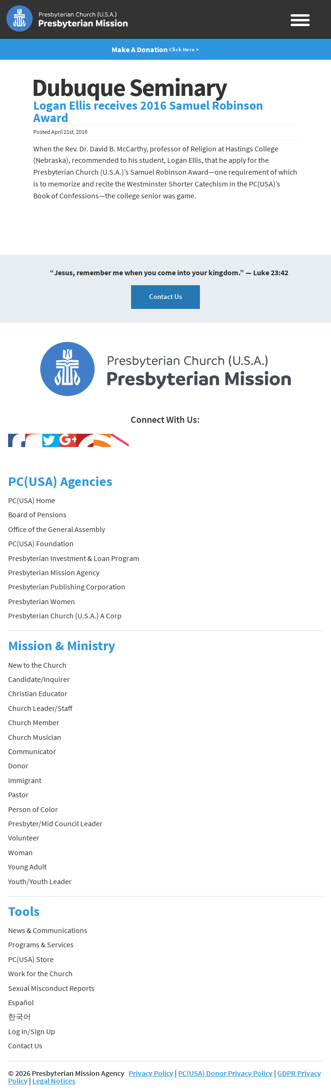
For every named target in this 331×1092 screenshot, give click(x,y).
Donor (18, 765)
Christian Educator (37, 693)
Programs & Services (41, 944)
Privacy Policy (151, 1073)
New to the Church (37, 665)
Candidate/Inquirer (39, 679)
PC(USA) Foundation (41, 543)
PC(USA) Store (31, 959)
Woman (20, 852)
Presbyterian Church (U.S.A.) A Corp (65, 615)
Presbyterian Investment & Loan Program (73, 558)
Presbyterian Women (41, 601)
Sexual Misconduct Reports (51, 988)
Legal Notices (54, 1080)
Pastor (18, 794)
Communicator (32, 751)
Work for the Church (40, 973)
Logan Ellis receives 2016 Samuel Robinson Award (148, 111)
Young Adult (27, 866)
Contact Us (165, 296)
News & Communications (47, 930)
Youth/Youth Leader (40, 881)
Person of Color (33, 809)
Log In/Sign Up (31, 1031)
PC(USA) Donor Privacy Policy (225, 1073)
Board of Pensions (37, 514)
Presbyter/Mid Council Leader (55, 823)
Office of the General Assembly (56, 529)
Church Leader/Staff (40, 708)
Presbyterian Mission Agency (53, 572)
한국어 (19, 1016)
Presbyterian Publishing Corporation (66, 586)
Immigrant (24, 780)
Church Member (33, 722)
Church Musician (34, 737)
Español (21, 1002)
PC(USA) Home (31, 500)
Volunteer (23, 837)
